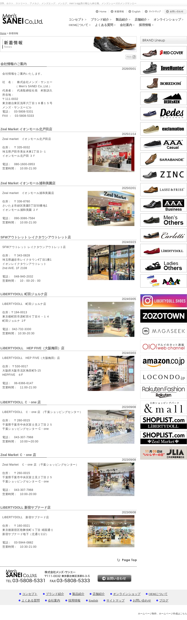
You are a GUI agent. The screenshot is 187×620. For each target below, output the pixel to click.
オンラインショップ (126, 594)
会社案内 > (127, 25)
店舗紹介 (99, 594)
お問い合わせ (142, 600)
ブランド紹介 (55, 594)
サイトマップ (115, 600)
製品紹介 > (123, 19)
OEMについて (158, 594)
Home (3, 33)
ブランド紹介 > (101, 19)
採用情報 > (146, 25)
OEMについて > (80, 25)
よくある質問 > (105, 25)
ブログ (163, 600)
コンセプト (29, 594)
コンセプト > (77, 19)
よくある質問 (31, 600)
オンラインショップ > (168, 19)
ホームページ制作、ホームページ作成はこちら (162, 613)
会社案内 (54, 600)
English (93, 600)
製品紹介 (78, 594)
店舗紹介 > (142, 19)
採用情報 (74, 600)
